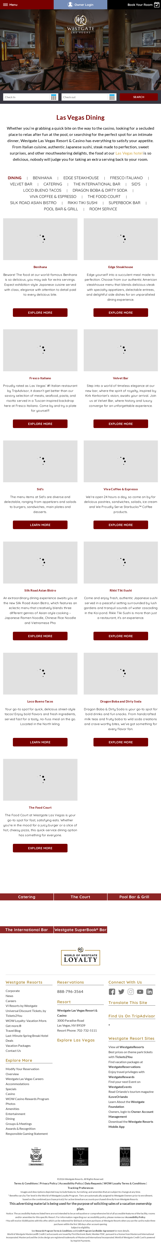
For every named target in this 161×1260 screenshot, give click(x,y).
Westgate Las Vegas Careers (25, 1079)
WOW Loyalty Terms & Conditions (125, 1183)
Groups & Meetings (19, 1123)
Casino (10, 1094)
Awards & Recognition (21, 1128)
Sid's (136, 184)
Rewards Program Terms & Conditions (54, 1230)
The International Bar (96, 184)
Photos (10, 1103)
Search (138, 97)
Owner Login (80, 4)
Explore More (40, 313)
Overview (12, 1074)
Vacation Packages (18, 1045)
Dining (14, 177)
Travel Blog (13, 1030)
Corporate (13, 991)
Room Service (103, 208)
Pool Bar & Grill (61, 208)
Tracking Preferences (80, 1187)
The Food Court (104, 196)
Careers (11, 1001)
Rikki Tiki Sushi (82, 202)
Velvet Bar (21, 184)
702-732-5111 (87, 1030)
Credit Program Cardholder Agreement (95, 1230)
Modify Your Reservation (22, 1069)
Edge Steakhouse (81, 177)
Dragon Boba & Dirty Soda (100, 190)
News (9, 996)
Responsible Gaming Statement (27, 1133)
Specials (11, 1089)
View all (126, 1047)
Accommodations (17, 1084)
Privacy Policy (48, 1183)
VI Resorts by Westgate (21, 1005)
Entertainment (15, 1114)
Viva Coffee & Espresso (53, 196)
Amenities (12, 1109)
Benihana (42, 177)
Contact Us (13, 1050)
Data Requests (93, 1183)
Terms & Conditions (26, 1183)
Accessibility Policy (71, 1183)
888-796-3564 (70, 991)
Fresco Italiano (126, 177)
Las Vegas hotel (129, 153)
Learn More (40, 525)
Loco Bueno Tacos (42, 190)
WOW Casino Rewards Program (27, 1099)
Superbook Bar (124, 202)
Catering (53, 184)
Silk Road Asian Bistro (33, 202)
